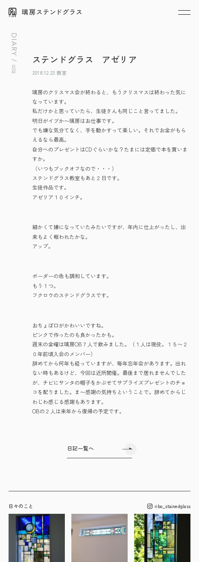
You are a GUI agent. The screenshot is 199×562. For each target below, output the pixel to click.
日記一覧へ (80, 448)
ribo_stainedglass (168, 506)
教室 (61, 72)
